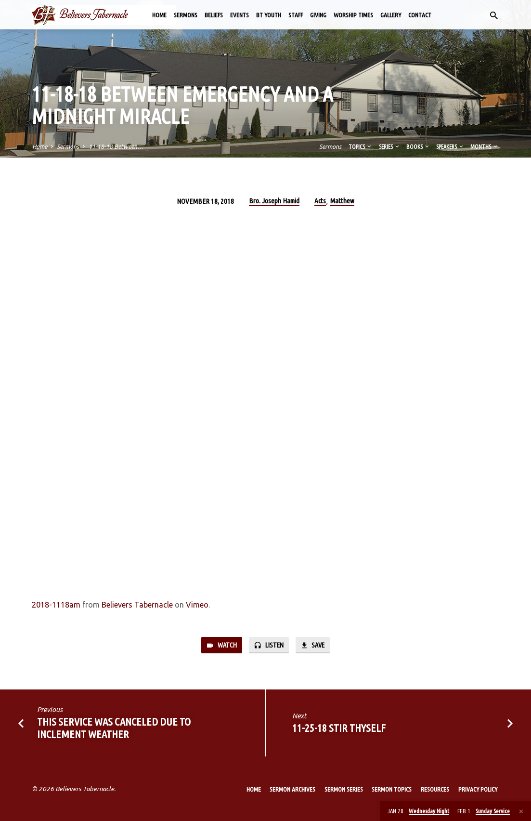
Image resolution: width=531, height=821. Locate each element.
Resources (435, 789)
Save (312, 645)
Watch (221, 645)
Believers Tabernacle (137, 604)
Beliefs (214, 15)
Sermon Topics (392, 789)
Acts (320, 201)
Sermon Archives (292, 789)
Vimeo (197, 604)
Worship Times (353, 15)
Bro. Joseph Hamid (274, 201)
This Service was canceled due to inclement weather (114, 728)
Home (159, 15)
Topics (361, 146)
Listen (269, 645)
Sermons (185, 15)
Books (418, 146)
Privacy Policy (477, 789)
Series (390, 146)
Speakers (450, 146)
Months (484, 146)
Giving (318, 15)
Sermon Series (343, 789)
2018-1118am (56, 604)
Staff (295, 15)
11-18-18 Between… (116, 146)
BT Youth (268, 15)
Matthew (342, 201)
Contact (419, 15)
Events (239, 15)
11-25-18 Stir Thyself (339, 728)
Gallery (390, 15)
